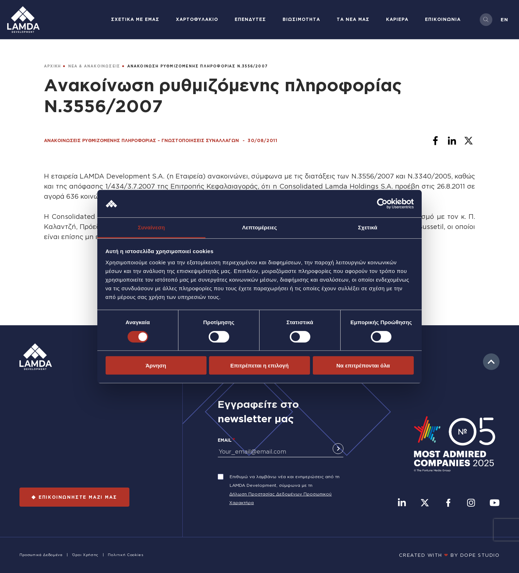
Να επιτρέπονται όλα (363, 365)
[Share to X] (468, 140)
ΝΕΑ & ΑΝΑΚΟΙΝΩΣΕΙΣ (94, 66)
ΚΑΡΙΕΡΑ (397, 19)
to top (491, 361)
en (504, 19)
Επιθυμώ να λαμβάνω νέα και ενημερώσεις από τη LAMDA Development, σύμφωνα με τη (285, 481)
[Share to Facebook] (435, 140)
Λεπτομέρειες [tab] (259, 227)
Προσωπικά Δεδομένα (41, 555)
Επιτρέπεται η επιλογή (259, 365)
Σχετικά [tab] (367, 227)
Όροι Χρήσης (85, 555)
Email (225, 440)
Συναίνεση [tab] (151, 227)
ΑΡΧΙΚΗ (52, 66)
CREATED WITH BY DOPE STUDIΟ (449, 554)
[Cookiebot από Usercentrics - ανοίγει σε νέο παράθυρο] (382, 203)
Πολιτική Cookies (125, 555)
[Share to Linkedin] (452, 140)
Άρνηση (156, 365)
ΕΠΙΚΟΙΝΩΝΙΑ (443, 19)
